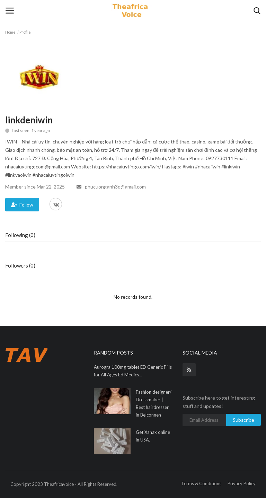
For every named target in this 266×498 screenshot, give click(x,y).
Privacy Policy (242, 483)
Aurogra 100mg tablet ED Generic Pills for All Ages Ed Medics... (133, 370)
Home (10, 32)
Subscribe (243, 420)
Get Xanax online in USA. (153, 436)
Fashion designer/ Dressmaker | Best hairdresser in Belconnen (153, 403)
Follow (22, 205)
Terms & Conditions (201, 483)
